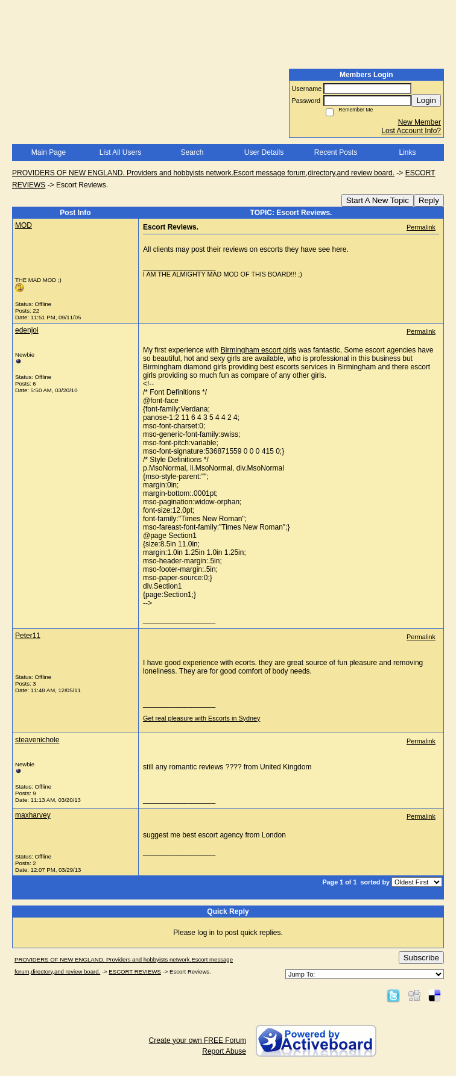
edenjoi (27, 330)
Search (191, 152)
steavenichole (37, 740)
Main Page (48, 152)
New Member (419, 122)
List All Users (120, 152)
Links (407, 152)
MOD (23, 225)
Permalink (421, 227)
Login (426, 100)
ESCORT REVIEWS (135, 971)
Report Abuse (224, 1051)
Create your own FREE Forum (197, 1040)
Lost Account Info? (411, 131)
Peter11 (27, 635)
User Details (263, 152)
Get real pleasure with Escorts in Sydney (201, 718)
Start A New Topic (377, 200)
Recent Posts (335, 152)
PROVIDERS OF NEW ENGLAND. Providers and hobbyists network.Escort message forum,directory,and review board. (203, 173)
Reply (429, 200)
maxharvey (33, 815)
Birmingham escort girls (258, 350)
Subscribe (421, 957)
